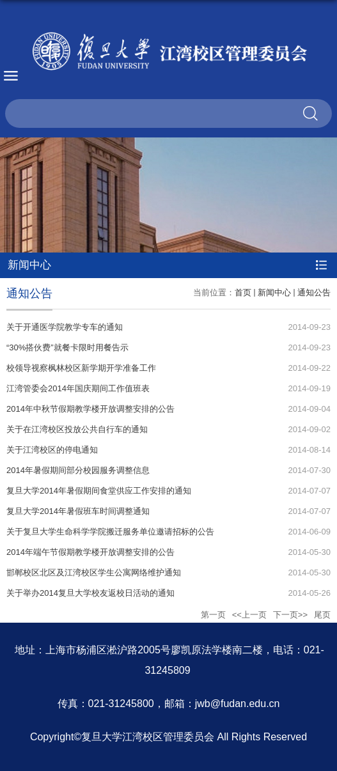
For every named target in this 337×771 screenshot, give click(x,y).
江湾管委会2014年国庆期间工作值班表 (78, 388)
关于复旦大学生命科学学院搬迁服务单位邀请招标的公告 (110, 531)
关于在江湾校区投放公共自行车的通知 (77, 429)
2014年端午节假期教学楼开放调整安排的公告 (90, 552)
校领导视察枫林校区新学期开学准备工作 (81, 368)
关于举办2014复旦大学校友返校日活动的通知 (90, 593)
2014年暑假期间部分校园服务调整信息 (78, 470)
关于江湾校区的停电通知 (52, 450)
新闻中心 (274, 292)
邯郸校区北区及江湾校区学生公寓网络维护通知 (93, 572)
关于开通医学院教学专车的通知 (64, 327)
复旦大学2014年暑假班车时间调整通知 (78, 511)
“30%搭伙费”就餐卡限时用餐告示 (67, 347)
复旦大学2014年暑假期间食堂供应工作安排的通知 (98, 490)
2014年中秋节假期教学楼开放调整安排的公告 (90, 409)
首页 (243, 292)
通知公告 (314, 292)
